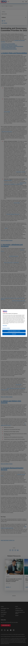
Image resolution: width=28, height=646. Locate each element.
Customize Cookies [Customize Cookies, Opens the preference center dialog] (6, 328)
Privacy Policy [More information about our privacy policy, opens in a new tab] (5, 325)
